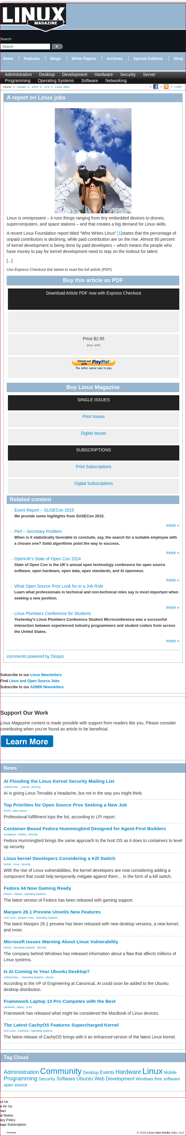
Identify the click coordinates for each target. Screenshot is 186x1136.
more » (172, 525)
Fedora (22, 834)
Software (89, 80)
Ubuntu (50, 977)
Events (107, 1072)
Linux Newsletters (46, 675)
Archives (115, 59)
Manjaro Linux (26, 917)
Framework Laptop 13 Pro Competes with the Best (60, 1001)
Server (149, 74)
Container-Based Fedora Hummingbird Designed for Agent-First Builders (85, 828)
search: (6, 39)
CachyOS (23, 1030)
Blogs (55, 59)
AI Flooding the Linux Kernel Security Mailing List (59, 781)
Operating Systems (56, 80)
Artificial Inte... (12, 787)
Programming (17, 80)
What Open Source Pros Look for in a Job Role (58, 586)
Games (18, 894)
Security (128, 74)
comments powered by (35, 656)
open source (20, 810)
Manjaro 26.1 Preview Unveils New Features (52, 911)
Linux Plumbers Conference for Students (52, 613)
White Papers (84, 59)
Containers (10, 834)
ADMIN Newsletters (47, 687)
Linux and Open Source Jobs (34, 681)
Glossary (11, 1132)
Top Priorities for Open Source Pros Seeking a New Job (65, 804)
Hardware (103, 74)
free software (167, 1078)
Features (32, 59)
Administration (18, 74)
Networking (116, 80)
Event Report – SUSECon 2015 (44, 510)
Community (61, 1071)
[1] (120, 233)
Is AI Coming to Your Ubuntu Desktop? (47, 971)
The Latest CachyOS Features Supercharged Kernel (61, 1024)
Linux (16, 864)
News (8, 59)
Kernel (25, 787)
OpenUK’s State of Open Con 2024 (47, 558)
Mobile (170, 1072)
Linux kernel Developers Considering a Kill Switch (59, 858)
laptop (20, 1007)
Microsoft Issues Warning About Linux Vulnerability (61, 941)
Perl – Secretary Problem (38, 531)
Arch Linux (10, 917)
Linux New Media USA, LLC (165, 1132)
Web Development (115, 1078)
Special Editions (148, 59)
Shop (178, 59)
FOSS (7, 810)
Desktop (47, 74)
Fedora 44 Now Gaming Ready (37, 888)
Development (74, 74)
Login (178, 86)
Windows (144, 1078)
